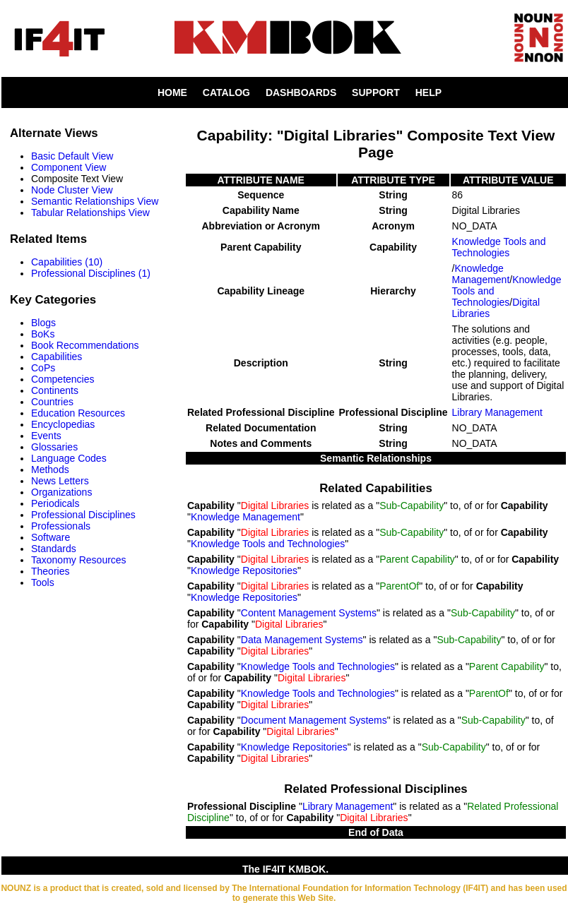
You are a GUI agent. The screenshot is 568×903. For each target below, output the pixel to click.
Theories (50, 571)
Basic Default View (72, 156)
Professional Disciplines (83, 514)
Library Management (497, 412)
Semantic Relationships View (94, 201)
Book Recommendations (85, 345)
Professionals (60, 526)
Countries (52, 401)
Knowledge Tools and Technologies (499, 247)
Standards (53, 548)
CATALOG (226, 92)
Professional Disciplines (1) (90, 273)
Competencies (63, 379)
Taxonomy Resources (78, 560)
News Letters (60, 480)
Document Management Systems (314, 720)
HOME (172, 92)
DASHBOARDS (301, 92)
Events (46, 435)
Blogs (43, 322)
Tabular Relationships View (90, 212)
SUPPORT (376, 92)
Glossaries (54, 447)
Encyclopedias (63, 424)
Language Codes (69, 458)
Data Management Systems (302, 639)
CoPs (43, 367)
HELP (428, 92)
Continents (54, 390)
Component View (68, 167)
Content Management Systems (309, 612)
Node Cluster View (72, 190)
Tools (42, 582)
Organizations (61, 492)
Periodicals (55, 503)
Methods (50, 469)
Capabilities (56, 356)
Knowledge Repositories (244, 570)
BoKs (42, 334)
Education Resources (78, 413)
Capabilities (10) (66, 262)
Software (50, 537)
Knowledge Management (481, 274)
